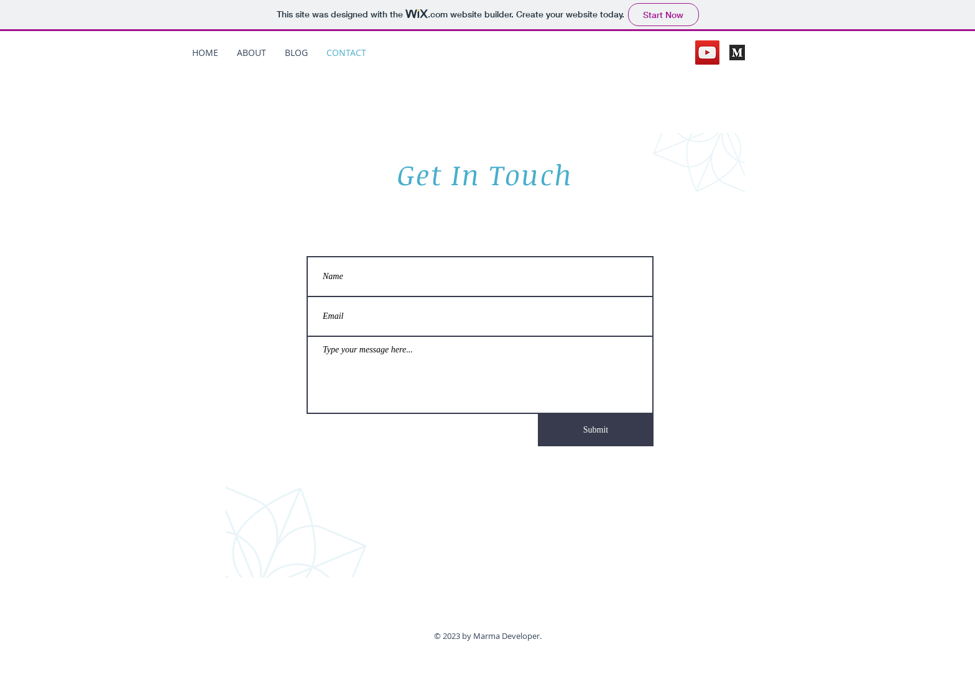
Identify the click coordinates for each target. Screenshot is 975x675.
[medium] (737, 52)
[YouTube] (707, 52)
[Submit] (596, 430)
